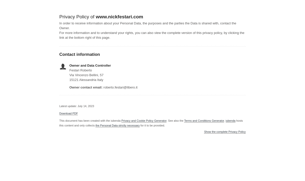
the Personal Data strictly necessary (117, 125)
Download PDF (68, 113)
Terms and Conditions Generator (204, 120)
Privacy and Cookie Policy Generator (143, 120)
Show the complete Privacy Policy (225, 131)
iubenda (230, 120)
